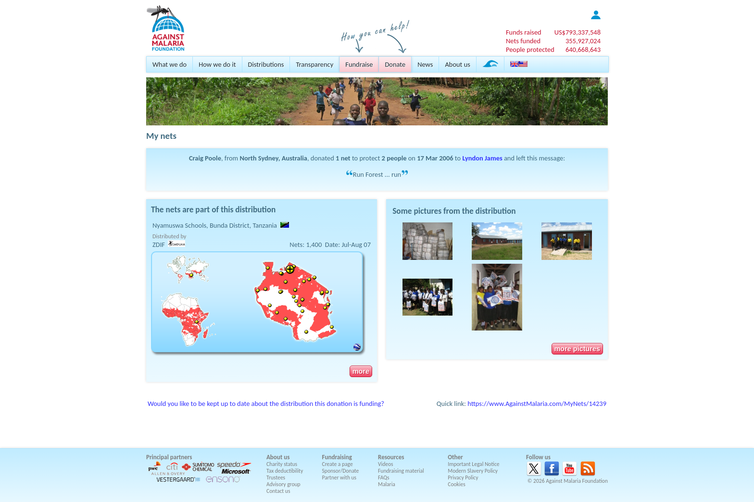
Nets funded (523, 41)
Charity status (281, 464)
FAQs (384, 477)
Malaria (386, 484)
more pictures (577, 349)
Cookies (456, 484)
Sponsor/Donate (340, 470)
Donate (395, 64)
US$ (577, 32)
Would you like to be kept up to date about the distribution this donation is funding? (266, 403)
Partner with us (339, 477)
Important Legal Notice (473, 464)
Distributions (266, 64)
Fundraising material (401, 470)
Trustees (275, 477)
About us (457, 64)
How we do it (217, 64)
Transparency (314, 64)
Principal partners (169, 457)
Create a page (337, 464)
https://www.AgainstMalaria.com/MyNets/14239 (536, 403)
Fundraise (359, 64)
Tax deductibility (284, 470)
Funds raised (523, 32)
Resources (391, 457)
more (360, 371)
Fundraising (337, 457)
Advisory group (283, 484)
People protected (530, 49)
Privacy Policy (463, 477)
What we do (169, 64)
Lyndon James (482, 158)
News (425, 64)
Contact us (278, 491)
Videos (385, 464)
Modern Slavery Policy (473, 470)
